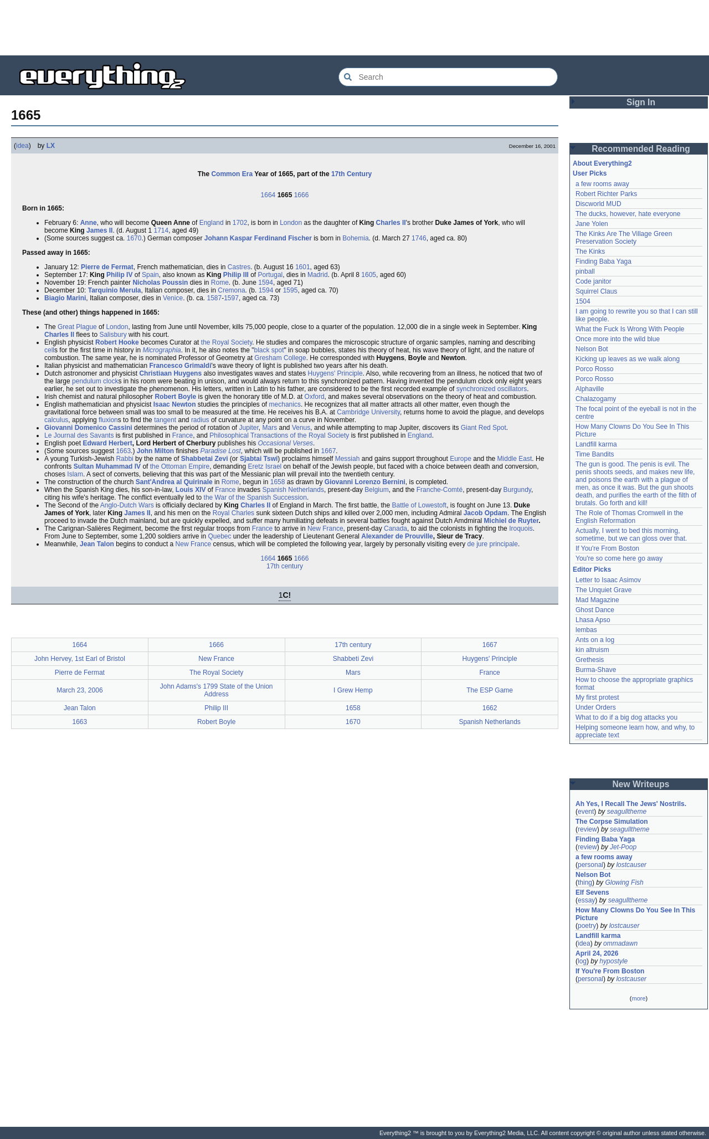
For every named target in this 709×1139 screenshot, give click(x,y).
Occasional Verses (285, 443)
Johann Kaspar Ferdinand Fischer (258, 238)
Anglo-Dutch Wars (127, 505)
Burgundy (517, 490)
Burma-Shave (596, 670)
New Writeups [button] (641, 784)
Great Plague (77, 327)
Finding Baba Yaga (603, 261)
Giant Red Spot (483, 428)
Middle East (514, 459)
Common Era (232, 174)
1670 (134, 238)
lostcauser (631, 865)
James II (99, 230)
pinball (585, 271)
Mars (270, 428)
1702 (240, 223)
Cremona (231, 290)
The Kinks (590, 251)
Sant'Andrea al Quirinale (174, 482)
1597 (231, 298)
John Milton (155, 451)
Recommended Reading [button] (641, 148)
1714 (160, 230)
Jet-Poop (623, 847)
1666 (301, 195)
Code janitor (594, 281)
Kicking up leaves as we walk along (628, 359)
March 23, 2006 (79, 690)
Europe (460, 459)
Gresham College (280, 358)
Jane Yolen (592, 224)
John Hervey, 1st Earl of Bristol (79, 659)
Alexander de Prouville (397, 536)
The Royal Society (216, 672)
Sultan (84, 466)
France (182, 435)
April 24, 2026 (597, 953)
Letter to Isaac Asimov (608, 580)
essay (586, 900)
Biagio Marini (65, 298)
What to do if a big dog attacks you (626, 717)
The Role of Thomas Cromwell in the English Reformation (630, 517)
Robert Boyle (175, 397)
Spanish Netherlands (293, 490)
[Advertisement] (354, 28)
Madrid (317, 275)
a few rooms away (602, 184)
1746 (419, 238)
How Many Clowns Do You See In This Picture (635, 914)
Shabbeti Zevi (353, 659)
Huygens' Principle (335, 373)
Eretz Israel (265, 466)
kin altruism (592, 650)
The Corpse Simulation (612, 821)
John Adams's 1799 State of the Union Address (216, 690)
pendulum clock (95, 381)
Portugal (270, 275)
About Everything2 (602, 163)
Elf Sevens (592, 892)
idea (22, 146)
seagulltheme (626, 811)
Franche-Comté (440, 490)
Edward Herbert (107, 443)
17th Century (351, 174)
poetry (587, 926)
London (291, 223)
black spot (269, 350)
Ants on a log (595, 640)
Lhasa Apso (593, 620)
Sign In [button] (640, 102)
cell (49, 350)
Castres (239, 267)
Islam (75, 474)
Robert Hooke (117, 342)
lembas (586, 630)
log (582, 961)
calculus (56, 420)
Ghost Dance (595, 610)
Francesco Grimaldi (180, 366)
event (586, 811)
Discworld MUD (598, 204)
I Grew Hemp (353, 690)
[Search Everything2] (448, 77)
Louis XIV (191, 490)
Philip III (236, 275)
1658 (277, 482)
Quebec (219, 536)
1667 (328, 451)
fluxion (108, 420)
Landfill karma (596, 444)
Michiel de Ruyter (511, 521)
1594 (265, 282)
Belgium (376, 490)
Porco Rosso (595, 369)
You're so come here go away (619, 558)
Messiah (347, 459)
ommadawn (620, 943)
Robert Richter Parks (606, 194)
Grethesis (590, 660)
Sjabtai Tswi (259, 459)
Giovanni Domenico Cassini (88, 428)
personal (590, 865)
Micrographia (161, 350)
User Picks (590, 173)
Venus (301, 428)
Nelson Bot (592, 349)
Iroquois (521, 528)
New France (325, 528)
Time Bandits (595, 454)
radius (200, 420)
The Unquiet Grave (603, 590)
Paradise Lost (220, 451)
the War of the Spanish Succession (255, 497)
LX (51, 146)
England (211, 223)
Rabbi (124, 459)
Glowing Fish (624, 882)
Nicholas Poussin (160, 282)
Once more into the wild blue (618, 339)
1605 (368, 275)
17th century (284, 566)
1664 (268, 195)
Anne (88, 223)
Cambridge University (368, 412)
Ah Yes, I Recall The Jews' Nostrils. (631, 804)
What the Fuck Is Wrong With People (630, 329)
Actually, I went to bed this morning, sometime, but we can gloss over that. (631, 534)
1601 (302, 267)
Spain (150, 275)
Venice (173, 298)
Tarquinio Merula (114, 290)
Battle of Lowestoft (419, 505)
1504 (583, 301)
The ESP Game (489, 690)
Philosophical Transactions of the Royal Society (279, 435)
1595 (290, 290)
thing (585, 882)
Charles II (391, 223)
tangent (165, 420)
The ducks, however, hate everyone (628, 214)
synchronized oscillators (491, 389)
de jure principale (492, 544)
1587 (214, 298)
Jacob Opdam (485, 513)
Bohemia (355, 238)
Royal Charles (233, 513)
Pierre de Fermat (107, 267)
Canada (395, 528)
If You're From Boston (607, 548)
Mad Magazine (597, 600)
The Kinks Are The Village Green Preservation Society (624, 237)
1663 (123, 451)
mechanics (285, 404)
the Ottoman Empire (179, 466)
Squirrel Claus (596, 291)
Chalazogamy (596, 399)
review (587, 829)
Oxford (315, 397)
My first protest (597, 697)
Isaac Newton (174, 404)
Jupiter (248, 428)
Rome (220, 282)
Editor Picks (592, 569)
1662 (489, 708)
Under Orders (596, 707)
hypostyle (613, 961)
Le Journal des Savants (79, 435)
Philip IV (119, 275)
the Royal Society (227, 342)
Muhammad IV (118, 466)
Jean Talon (97, 544)
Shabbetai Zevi (204, 459)
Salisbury (112, 334)
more (638, 998)
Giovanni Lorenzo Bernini (365, 482)
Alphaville (590, 389)
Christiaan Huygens (170, 373)
